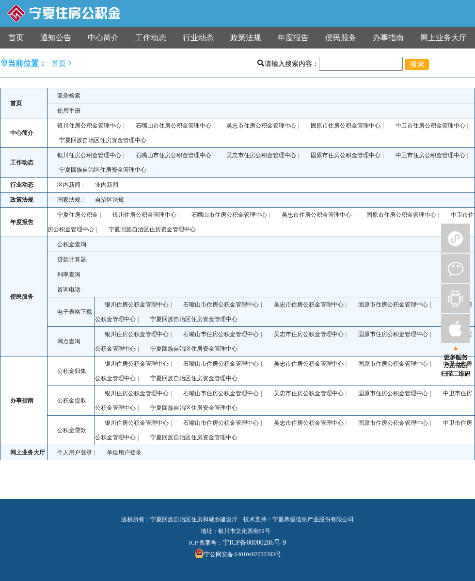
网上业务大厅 (443, 37)
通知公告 (55, 37)
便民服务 (340, 37)
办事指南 (388, 37)
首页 (16, 37)
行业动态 (198, 37)
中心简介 (103, 37)
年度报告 (293, 37)
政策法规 (245, 37)
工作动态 (150, 37)
